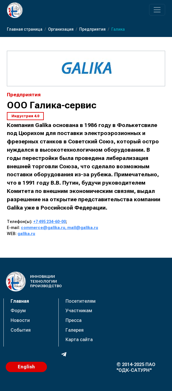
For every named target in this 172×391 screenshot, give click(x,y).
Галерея (75, 330)
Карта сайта (79, 339)
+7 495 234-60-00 (49, 221)
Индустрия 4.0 (25, 116)
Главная (20, 301)
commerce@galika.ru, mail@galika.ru (59, 227)
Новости (20, 320)
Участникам (79, 310)
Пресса (74, 320)
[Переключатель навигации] (157, 9)
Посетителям (81, 301)
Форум (18, 310)
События (21, 330)
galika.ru (26, 233)
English (26, 367)
